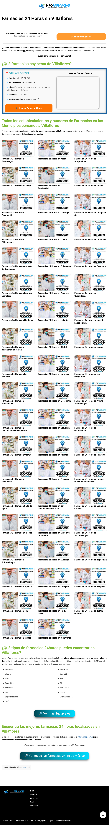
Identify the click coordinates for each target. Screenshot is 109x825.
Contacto (33, 792)
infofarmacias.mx (85, 735)
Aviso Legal (34, 795)
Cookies (33, 799)
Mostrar (26, 764)
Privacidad (34, 802)
